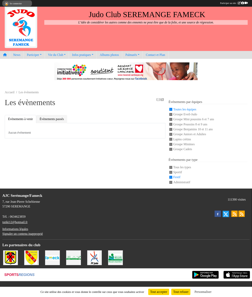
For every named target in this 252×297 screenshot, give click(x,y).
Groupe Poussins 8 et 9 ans (190, 124)
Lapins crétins (182, 139)
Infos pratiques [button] (81, 54)
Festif (176, 177)
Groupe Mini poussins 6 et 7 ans (193, 119)
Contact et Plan (155, 54)
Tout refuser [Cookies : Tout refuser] (181, 291)
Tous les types (182, 167)
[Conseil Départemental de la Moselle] (115, 257)
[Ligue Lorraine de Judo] (31, 257)
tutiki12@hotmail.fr (15, 222)
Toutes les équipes (184, 109)
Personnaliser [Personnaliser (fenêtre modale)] (203, 291)
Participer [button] (33, 54)
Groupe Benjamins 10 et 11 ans (193, 129)
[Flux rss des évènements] (241, 214)
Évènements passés (52, 119)
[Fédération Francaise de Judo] (94, 257)
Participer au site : (234, 3)
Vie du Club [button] (55, 54)
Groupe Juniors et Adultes (189, 134)
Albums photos (109, 54)
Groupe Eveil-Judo (185, 114)
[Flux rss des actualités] (234, 214)
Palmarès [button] (131, 54)
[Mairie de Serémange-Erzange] (10, 257)
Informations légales (15, 229)
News (16, 54)
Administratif (181, 182)
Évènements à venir (20, 119)
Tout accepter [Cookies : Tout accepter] (158, 291)
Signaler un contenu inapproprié (22, 233)
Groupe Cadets (182, 149)
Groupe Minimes (184, 144)
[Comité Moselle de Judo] (73, 257)
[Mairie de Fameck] (52, 257)
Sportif (177, 172)
